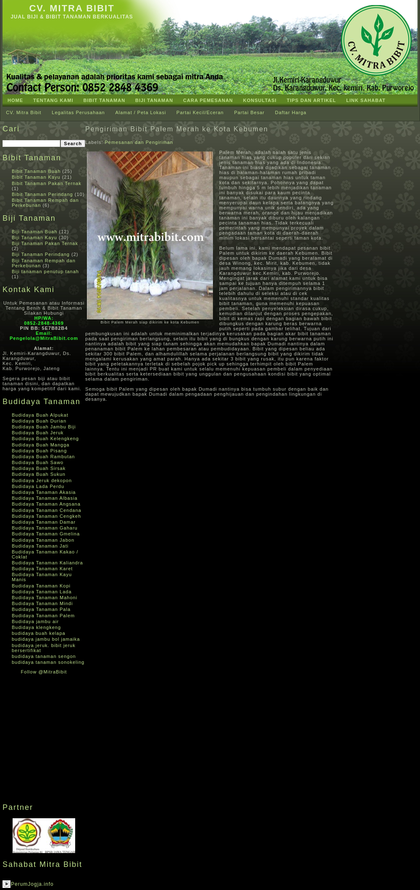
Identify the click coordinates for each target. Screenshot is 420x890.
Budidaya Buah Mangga (40, 444)
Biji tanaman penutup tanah (45, 271)
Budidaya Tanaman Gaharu (45, 527)
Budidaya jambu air (35, 621)
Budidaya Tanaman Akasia (44, 492)
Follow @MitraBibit (44, 671)
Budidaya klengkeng (36, 627)
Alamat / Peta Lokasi (140, 112)
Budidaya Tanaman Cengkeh (46, 516)
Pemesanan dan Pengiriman (139, 142)
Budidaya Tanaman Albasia (45, 498)
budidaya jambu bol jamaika (46, 639)
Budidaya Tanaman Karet (42, 568)
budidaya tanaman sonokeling (48, 662)
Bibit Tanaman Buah (36, 171)
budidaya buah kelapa (39, 633)
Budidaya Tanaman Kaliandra (47, 562)
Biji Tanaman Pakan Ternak (45, 243)
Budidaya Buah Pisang (39, 450)
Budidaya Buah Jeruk (38, 432)
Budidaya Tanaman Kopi (41, 585)
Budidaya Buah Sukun (39, 474)
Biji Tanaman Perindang (41, 254)
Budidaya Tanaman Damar (44, 522)
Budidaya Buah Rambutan (43, 456)
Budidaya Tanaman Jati (40, 545)
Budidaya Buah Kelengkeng (45, 438)
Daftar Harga (291, 112)
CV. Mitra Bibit (71, 8)
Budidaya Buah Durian (39, 420)
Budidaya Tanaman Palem (43, 615)
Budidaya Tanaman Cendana (46, 510)
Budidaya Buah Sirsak (39, 468)
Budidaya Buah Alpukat (40, 415)
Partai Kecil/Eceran (200, 112)
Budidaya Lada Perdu (38, 486)
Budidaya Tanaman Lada (42, 591)
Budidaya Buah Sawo (37, 462)
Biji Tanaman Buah (35, 231)
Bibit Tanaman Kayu (36, 177)
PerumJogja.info (32, 884)
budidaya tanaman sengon (44, 656)
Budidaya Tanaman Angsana (46, 503)
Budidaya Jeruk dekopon (42, 480)
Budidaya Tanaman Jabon (43, 540)
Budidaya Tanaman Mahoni (44, 597)
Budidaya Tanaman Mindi (42, 603)
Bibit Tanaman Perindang (42, 194)
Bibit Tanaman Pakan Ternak (46, 183)
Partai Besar (249, 112)
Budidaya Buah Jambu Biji (44, 426)
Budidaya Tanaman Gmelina (46, 533)
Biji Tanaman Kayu (34, 237)
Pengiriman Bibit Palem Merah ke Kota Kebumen (176, 129)
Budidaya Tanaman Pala (41, 609)
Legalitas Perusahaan (78, 112)
